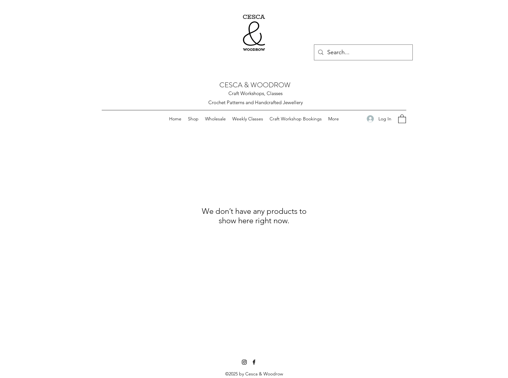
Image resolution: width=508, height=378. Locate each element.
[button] (402, 118)
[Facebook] (254, 362)
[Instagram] (244, 362)
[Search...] (363, 52)
